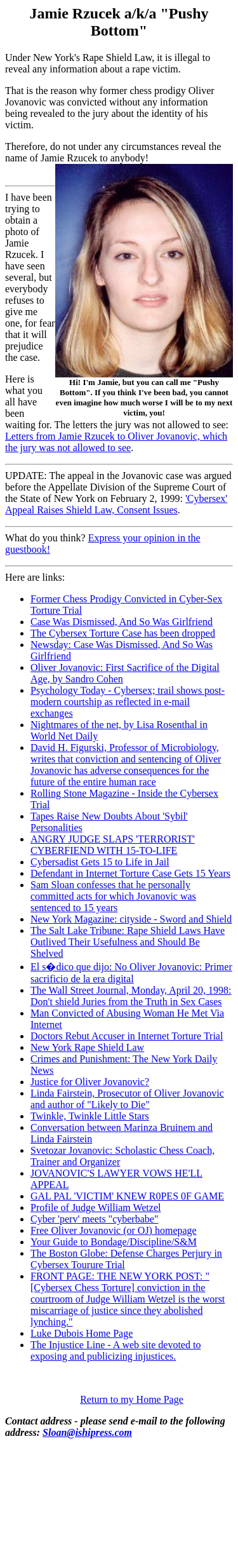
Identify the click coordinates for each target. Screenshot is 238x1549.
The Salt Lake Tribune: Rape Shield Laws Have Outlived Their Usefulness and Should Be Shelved (127, 942)
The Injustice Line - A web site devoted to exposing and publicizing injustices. (115, 1350)
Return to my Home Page (131, 1399)
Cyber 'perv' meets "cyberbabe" (94, 1219)
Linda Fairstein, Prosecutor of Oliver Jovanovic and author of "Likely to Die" (127, 1099)
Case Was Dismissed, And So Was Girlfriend (121, 621)
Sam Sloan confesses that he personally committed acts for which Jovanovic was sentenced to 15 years (113, 896)
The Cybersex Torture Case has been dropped (122, 633)
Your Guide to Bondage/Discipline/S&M (113, 1241)
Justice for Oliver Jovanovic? (89, 1081)
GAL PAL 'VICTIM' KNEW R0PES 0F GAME (127, 1196)
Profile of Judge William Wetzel (95, 1207)
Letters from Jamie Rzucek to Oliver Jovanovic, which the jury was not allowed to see (116, 442)
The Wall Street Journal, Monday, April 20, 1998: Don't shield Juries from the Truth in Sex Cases (130, 996)
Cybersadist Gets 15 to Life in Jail (99, 861)
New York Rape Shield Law (87, 1047)
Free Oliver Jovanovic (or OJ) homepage (113, 1230)
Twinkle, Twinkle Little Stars (89, 1116)
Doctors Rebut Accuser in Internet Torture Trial (126, 1036)
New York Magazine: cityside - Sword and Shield (131, 919)
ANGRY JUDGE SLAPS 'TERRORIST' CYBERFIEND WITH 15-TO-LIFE (112, 845)
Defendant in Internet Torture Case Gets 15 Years (130, 873)
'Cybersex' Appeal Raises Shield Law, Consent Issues (116, 504)
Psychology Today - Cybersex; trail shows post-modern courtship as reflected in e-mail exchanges (127, 702)
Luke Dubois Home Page (81, 1333)
